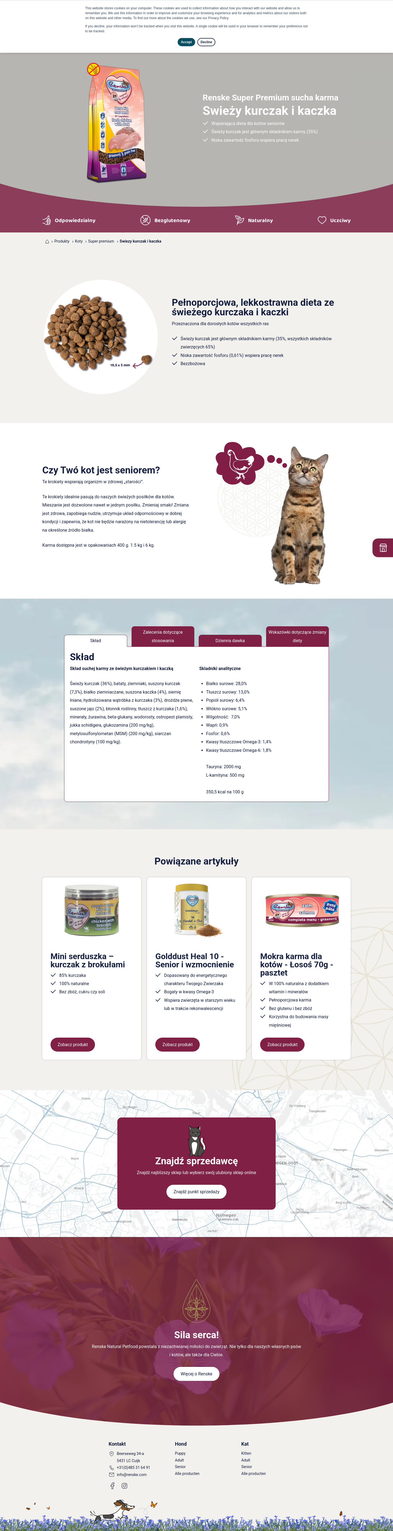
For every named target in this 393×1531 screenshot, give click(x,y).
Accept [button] (186, 42)
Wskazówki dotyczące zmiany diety (297, 636)
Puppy (180, 1453)
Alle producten (187, 1473)
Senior (180, 1467)
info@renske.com (132, 1474)
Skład (95, 640)
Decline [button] (206, 42)
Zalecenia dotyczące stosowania (163, 636)
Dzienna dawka (230, 640)
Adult (179, 1460)
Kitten (246, 1453)
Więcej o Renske (196, 1373)
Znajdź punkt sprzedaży (196, 1191)
